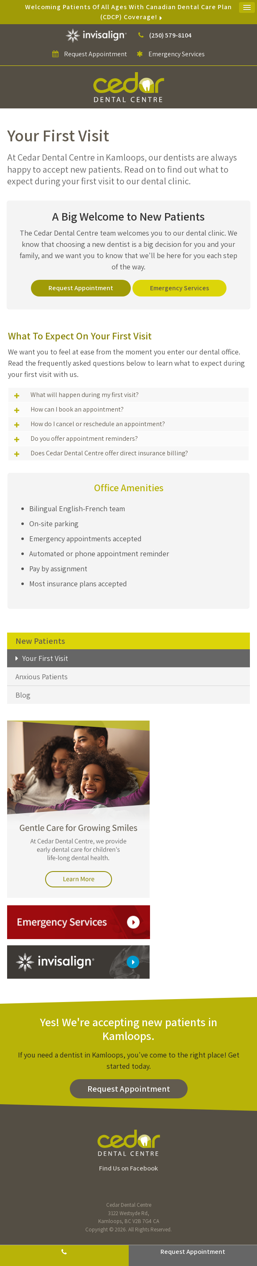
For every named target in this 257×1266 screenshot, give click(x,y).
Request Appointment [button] (95, 54)
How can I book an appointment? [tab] (77, 409)
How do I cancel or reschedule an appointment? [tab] (98, 423)
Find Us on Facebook (128, 1168)
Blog (23, 695)
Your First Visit (45, 658)
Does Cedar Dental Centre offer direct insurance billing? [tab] (109, 453)
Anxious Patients (41, 676)
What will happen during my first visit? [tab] (85, 394)
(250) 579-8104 (170, 35)
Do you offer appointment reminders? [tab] (84, 438)
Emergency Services (171, 54)
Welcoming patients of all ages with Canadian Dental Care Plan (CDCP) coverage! (128, 12)
